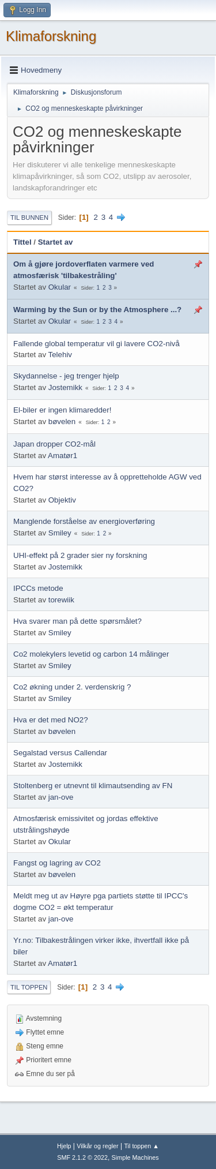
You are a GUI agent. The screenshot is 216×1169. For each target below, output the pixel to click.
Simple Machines (135, 1157)
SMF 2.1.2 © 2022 (82, 1157)
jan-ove (61, 797)
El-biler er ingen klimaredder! (62, 410)
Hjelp (64, 1145)
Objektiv (62, 500)
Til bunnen (29, 217)
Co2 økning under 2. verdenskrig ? (72, 687)
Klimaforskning (51, 36)
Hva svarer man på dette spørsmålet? (77, 621)
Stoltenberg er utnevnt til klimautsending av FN (92, 785)
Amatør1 (62, 455)
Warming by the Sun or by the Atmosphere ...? (97, 309)
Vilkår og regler (97, 1145)
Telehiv (60, 354)
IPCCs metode (38, 588)
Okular (59, 287)
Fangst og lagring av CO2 (57, 863)
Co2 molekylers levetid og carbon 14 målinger (91, 654)
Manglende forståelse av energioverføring (84, 521)
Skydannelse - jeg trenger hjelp (66, 376)
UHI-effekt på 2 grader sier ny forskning (80, 555)
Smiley (59, 533)
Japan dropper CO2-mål (54, 444)
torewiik (61, 599)
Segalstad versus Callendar (60, 752)
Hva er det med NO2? (50, 719)
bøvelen (61, 421)
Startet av (55, 242)
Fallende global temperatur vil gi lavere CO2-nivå (96, 343)
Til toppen (28, 987)
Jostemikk (65, 387)
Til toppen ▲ (141, 1145)
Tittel (22, 242)
